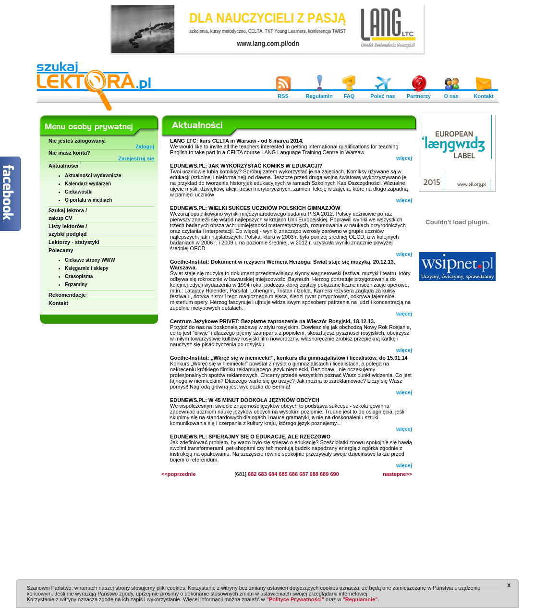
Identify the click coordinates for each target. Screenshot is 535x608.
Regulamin (318, 93)
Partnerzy (419, 93)
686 (293, 474)
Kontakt (484, 93)
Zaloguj (144, 146)
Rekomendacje (67, 295)
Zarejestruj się (136, 158)
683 (262, 474)
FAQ (349, 93)
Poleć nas (382, 93)
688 (314, 474)
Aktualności (63, 166)
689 (324, 474)
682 (252, 474)
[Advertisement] (457, 432)
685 (283, 474)
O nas (451, 93)
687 (303, 474)
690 (334, 474)
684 (272, 474)
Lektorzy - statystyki (74, 242)
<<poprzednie (178, 474)
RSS (283, 93)
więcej (404, 158)
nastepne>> (397, 474)
